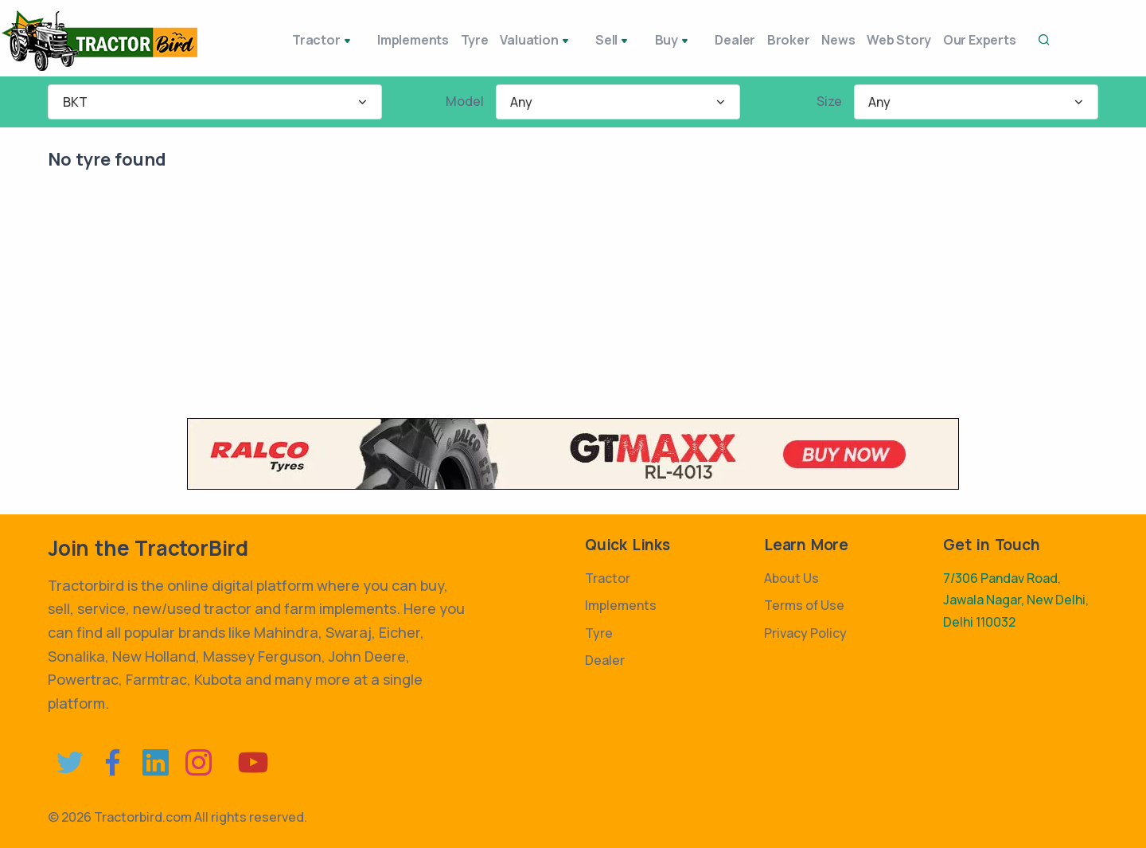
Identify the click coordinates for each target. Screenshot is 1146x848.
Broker (756, 40)
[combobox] (215, 101)
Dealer (694, 40)
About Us (791, 578)
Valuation (517, 41)
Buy (639, 41)
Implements (377, 40)
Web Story (885, 40)
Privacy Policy (805, 633)
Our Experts (975, 40)
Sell (587, 41)
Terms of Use (804, 605)
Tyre (448, 40)
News (815, 40)
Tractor (293, 41)
